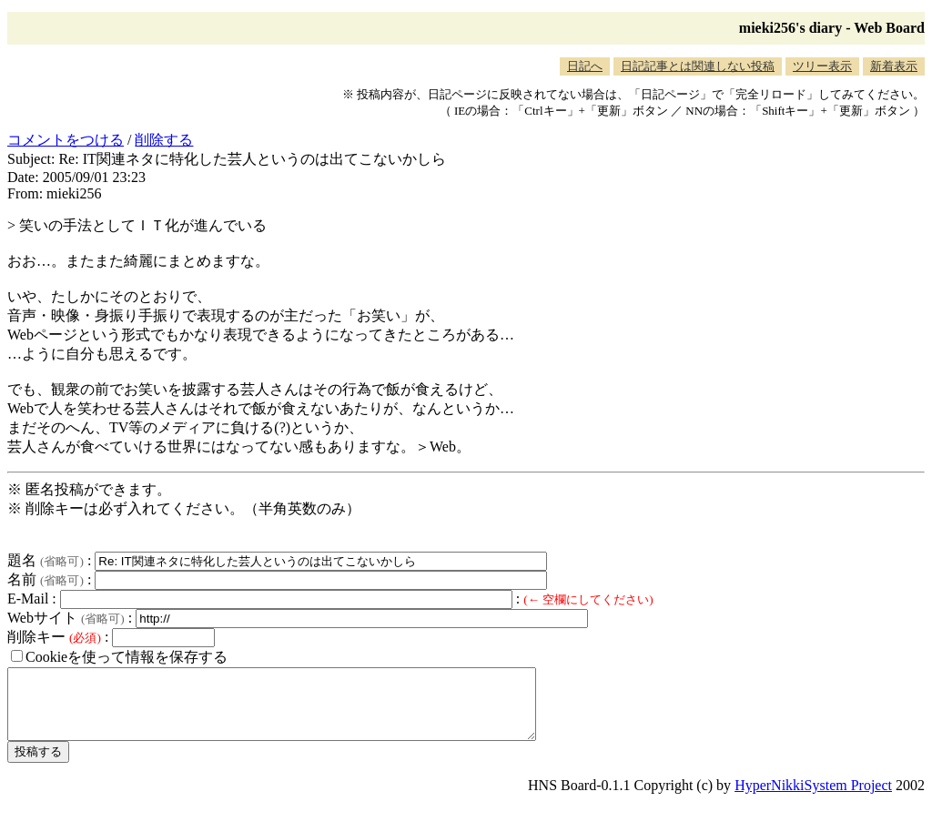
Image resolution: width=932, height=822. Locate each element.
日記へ (585, 66)
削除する (164, 139)
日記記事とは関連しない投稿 (698, 66)
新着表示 (893, 66)
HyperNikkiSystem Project (813, 799)
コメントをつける (65, 139)
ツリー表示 (822, 66)
